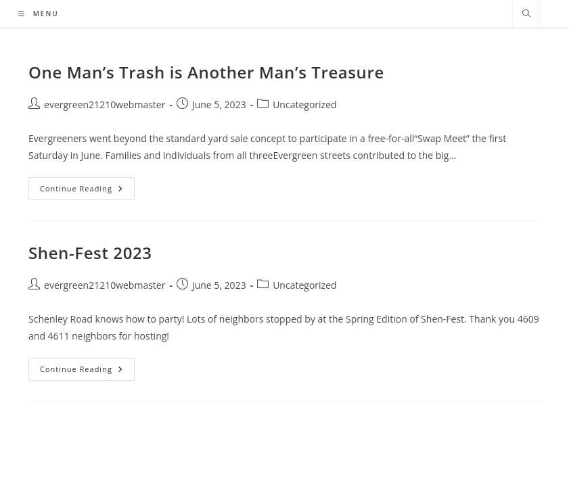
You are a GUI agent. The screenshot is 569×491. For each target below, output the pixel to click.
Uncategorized (304, 104)
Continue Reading (87, 191)
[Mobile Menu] (38, 13)
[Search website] (526, 14)
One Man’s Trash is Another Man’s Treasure (206, 72)
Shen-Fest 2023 (90, 252)
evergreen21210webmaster (104, 104)
